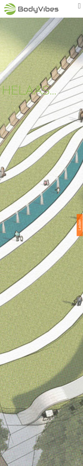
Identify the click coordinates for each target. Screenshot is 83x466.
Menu (73, 6)
